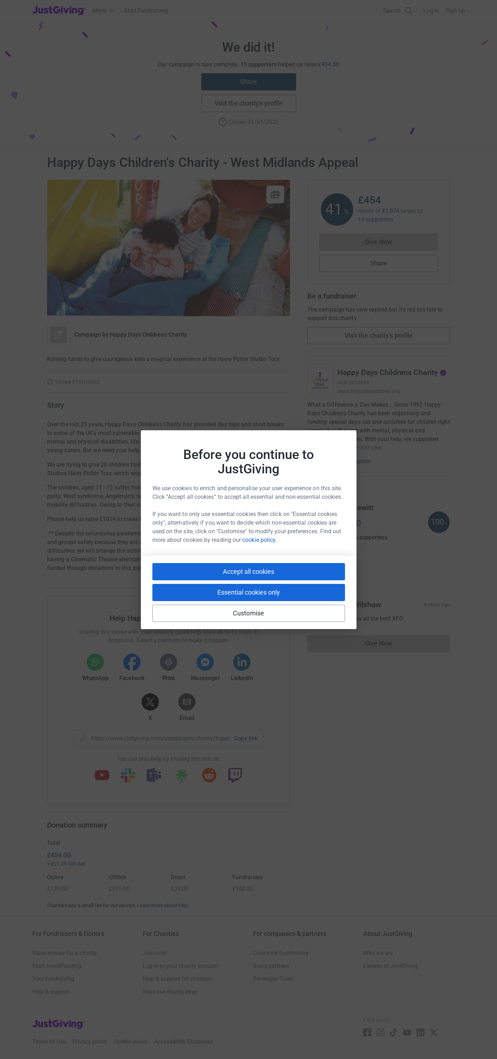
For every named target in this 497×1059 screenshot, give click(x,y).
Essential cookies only (248, 592)
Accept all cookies (248, 571)
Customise (248, 613)
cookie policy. (259, 539)
